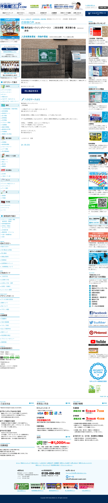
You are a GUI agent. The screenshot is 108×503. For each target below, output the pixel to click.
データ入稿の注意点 (7, 299)
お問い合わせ (74, 463)
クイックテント (6, 185)
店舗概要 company (54, 13)
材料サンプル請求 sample (65, 13)
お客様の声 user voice (43, 13)
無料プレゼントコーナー (85, 463)
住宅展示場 (5, 230)
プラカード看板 (6, 122)
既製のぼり (5, 96)
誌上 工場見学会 (6, 328)
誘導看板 (4, 117)
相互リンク (4, 332)
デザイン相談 (5, 309)
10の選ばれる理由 (6, 250)
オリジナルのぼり (94, 58)
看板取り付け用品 (7, 134)
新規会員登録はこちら (9, 51)
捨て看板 (4, 115)
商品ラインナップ (25, 463)
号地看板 (4, 131)
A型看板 (4, 142)
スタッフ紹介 (5, 325)
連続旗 (4, 195)
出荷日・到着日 (5, 286)
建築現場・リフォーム (8, 232)
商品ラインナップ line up (7, 13)
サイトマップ (46, 465)
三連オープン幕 (6, 176)
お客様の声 (28, 19)
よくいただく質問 (6, 290)
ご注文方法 (4, 276)
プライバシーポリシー (7, 339)
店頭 (3, 236)
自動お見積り (5, 256)
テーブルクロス (6, 205)
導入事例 (3, 253)
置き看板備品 (5, 151)
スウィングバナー (7, 92)
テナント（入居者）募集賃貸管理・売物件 (8, 220)
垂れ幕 (4, 164)
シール (4, 210)
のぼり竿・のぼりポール (8, 99)
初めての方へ (5, 246)
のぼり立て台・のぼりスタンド (10, 101)
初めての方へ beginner (20, 13)
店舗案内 (3, 318)
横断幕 (4, 166)
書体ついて (4, 302)
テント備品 (5, 188)
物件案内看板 (5, 144)
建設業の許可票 (6, 129)
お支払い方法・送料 (7, 283)
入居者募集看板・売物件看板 (39, 19)
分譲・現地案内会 (7, 234)
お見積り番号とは (90, 5)
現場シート (92, 78)
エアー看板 (5, 149)
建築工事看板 (92, 104)
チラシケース (5, 207)
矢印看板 (4, 120)
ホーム (22, 19)
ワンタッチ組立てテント (8, 183)
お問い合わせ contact (77, 13)
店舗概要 (56, 463)
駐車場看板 (92, 143)
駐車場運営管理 (6, 223)
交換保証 (3, 260)
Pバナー (4, 94)
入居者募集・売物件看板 (96, 38)
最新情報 (3, 342)
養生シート (5, 161)
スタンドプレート (7, 146)
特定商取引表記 (5, 335)
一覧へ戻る (26, 144)
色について (4, 306)
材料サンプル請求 (64, 463)
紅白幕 (4, 173)
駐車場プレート (6, 113)
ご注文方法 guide (31, 13)
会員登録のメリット (7, 263)
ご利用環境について (7, 266)
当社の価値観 (5, 322)
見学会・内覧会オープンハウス (6, 226)
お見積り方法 (5, 279)
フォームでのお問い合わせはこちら (76, 473)
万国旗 (4, 198)
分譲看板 (91, 124)
